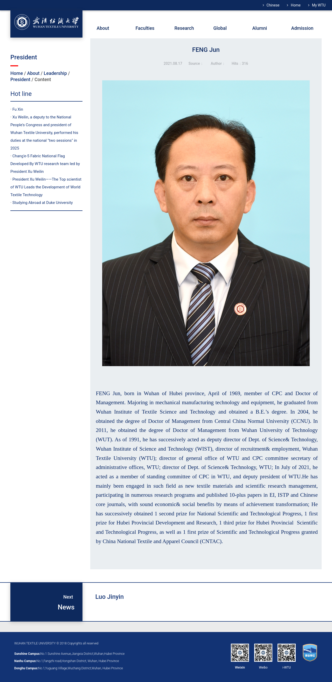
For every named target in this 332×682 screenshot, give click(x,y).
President (20, 79)
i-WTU (286, 667)
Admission (302, 28)
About (33, 73)
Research (184, 28)
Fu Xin (17, 109)
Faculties (145, 28)
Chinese (273, 5)
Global (220, 28)
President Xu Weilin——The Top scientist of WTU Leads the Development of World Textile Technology (45, 187)
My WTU (319, 5)
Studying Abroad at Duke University (42, 202)
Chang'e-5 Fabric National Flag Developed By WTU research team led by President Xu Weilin (45, 164)
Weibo (263, 667)
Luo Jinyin (109, 596)
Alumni (259, 28)
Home (296, 5)
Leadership (55, 73)
